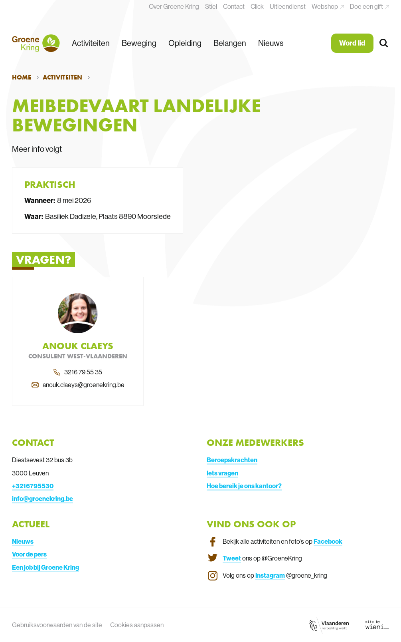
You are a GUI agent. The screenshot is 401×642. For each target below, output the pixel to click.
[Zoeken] (384, 43)
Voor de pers (29, 554)
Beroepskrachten (232, 460)
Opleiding (184, 43)
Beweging (139, 43)
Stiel (211, 6)
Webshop (325, 6)
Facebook (328, 541)
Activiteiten (91, 43)
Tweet (232, 558)
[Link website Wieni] (377, 625)
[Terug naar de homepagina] (36, 43)
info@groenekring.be (42, 499)
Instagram (270, 575)
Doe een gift (367, 6)
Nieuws (271, 43)
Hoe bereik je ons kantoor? (244, 486)
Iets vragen (222, 473)
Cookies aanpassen (137, 625)
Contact (234, 6)
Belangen (229, 43)
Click (257, 6)
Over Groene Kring (174, 6)
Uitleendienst (288, 6)
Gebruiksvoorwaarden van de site (57, 625)
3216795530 (34, 486)
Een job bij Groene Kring (45, 567)
